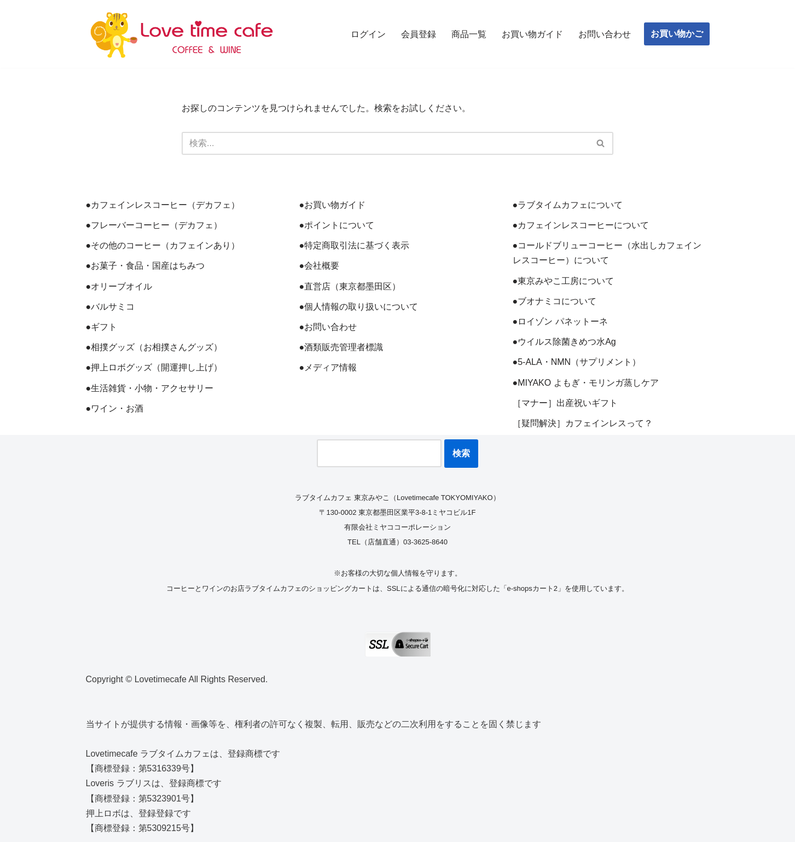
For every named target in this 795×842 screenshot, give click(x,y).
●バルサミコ (110, 306)
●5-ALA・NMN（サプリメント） (577, 362)
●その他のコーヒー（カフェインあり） (163, 245)
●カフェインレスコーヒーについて (581, 225)
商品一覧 (468, 34)
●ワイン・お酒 (115, 408)
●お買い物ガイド (332, 205)
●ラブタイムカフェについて (568, 205)
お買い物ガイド (532, 34)
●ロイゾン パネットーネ (560, 321)
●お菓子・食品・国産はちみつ (145, 265)
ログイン (368, 34)
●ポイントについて (337, 225)
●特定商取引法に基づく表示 (354, 245)
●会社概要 (319, 265)
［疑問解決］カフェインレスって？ (583, 423)
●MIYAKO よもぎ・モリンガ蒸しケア (586, 382)
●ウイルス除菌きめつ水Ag (564, 341)
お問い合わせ (604, 34)
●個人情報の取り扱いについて (359, 306)
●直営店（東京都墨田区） (350, 286)
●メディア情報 (328, 367)
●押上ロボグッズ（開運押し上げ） (154, 367)
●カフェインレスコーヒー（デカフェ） (163, 205)
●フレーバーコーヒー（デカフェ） (154, 225)
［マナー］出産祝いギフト (565, 403)
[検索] (385, 143)
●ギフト (102, 327)
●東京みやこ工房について (563, 281)
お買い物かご (677, 33)
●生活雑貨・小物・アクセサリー (150, 388)
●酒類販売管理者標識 (341, 347)
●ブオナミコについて (555, 301)
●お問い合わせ (328, 327)
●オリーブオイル (119, 286)
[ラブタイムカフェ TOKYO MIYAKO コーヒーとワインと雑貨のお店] (181, 34)
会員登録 (418, 34)
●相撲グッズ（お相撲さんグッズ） (154, 347)
